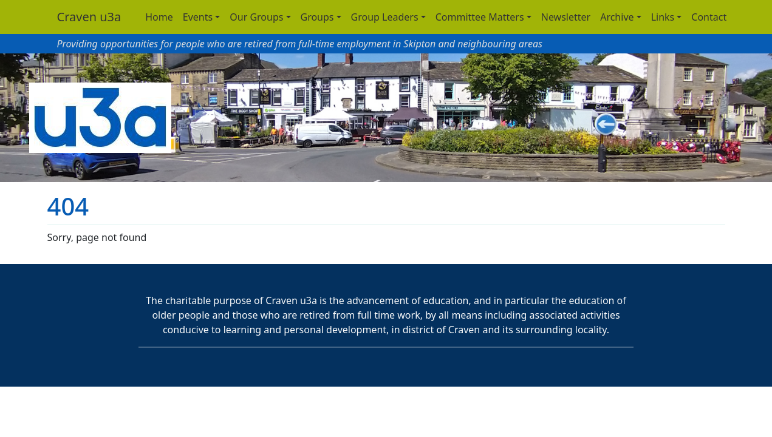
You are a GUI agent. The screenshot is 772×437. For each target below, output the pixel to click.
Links (663, 17)
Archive (617, 17)
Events (198, 17)
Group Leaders (384, 17)
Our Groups (256, 17)
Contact (708, 17)
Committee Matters (480, 17)
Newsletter (565, 17)
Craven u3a (89, 16)
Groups (317, 17)
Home (159, 17)
